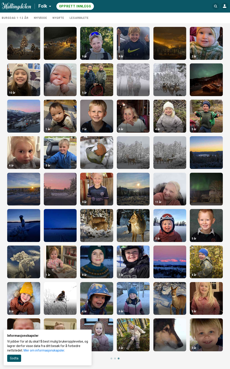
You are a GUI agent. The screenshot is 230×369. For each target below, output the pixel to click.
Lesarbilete (79, 17)
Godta (14, 358)
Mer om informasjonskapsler (44, 350)
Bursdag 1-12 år (15, 17)
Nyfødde (40, 17)
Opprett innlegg (75, 6)
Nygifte (58, 17)
